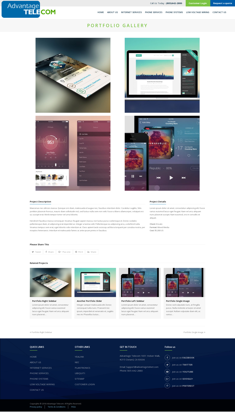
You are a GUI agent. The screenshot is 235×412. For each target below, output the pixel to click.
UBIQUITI (80, 373)
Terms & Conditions (56, 407)
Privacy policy (36, 407)
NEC (77, 362)
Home (33, 357)
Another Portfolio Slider (89, 301)
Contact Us (37, 390)
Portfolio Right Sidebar (44, 301)
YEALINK (79, 357)
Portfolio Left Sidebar (132, 301)
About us (35, 362)
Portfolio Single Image (178, 301)
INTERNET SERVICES (41, 368)
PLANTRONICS (82, 368)
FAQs (73, 407)
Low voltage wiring (42, 384)
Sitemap (79, 379)
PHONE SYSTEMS (39, 379)
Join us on (179, 358)
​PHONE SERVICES (39, 373)
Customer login (85, 384)
